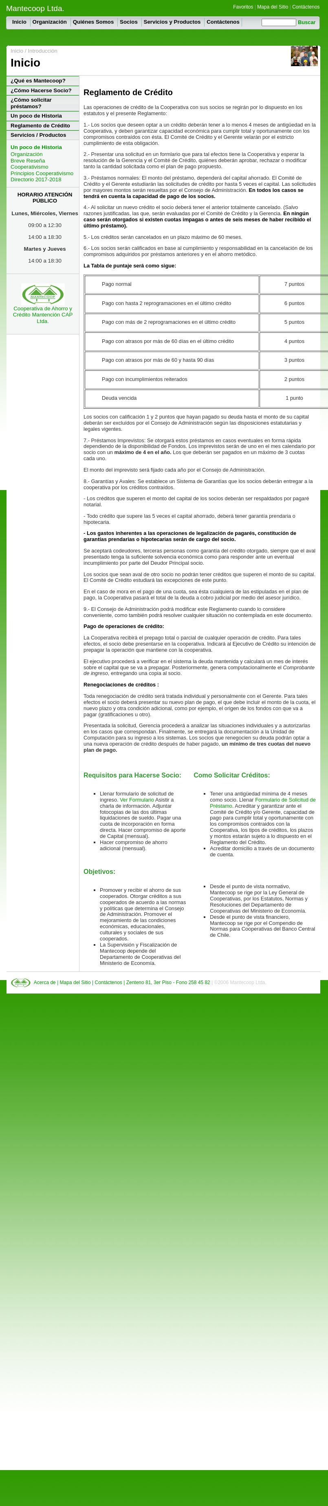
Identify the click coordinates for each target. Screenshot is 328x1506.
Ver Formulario (137, 800)
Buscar (306, 22)
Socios (129, 22)
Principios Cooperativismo (42, 173)
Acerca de (45, 982)
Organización (50, 22)
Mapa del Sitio (272, 7)
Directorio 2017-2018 (36, 179)
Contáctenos (305, 7)
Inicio (20, 22)
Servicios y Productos (173, 22)
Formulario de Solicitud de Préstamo (263, 803)
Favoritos (243, 7)
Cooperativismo (29, 167)
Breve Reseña (28, 161)
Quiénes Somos (94, 22)
